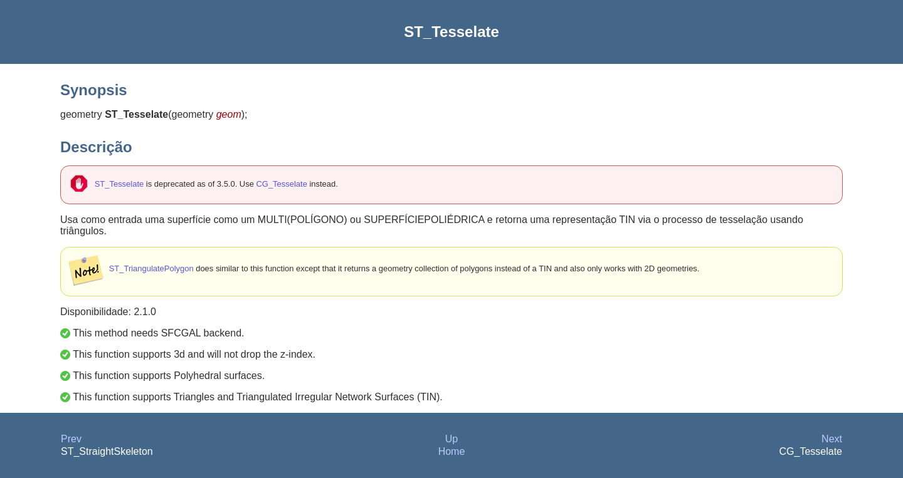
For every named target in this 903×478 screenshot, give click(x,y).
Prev (71, 439)
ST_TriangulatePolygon (151, 268)
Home (451, 451)
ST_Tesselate (119, 184)
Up (451, 439)
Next (831, 439)
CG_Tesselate (281, 184)
